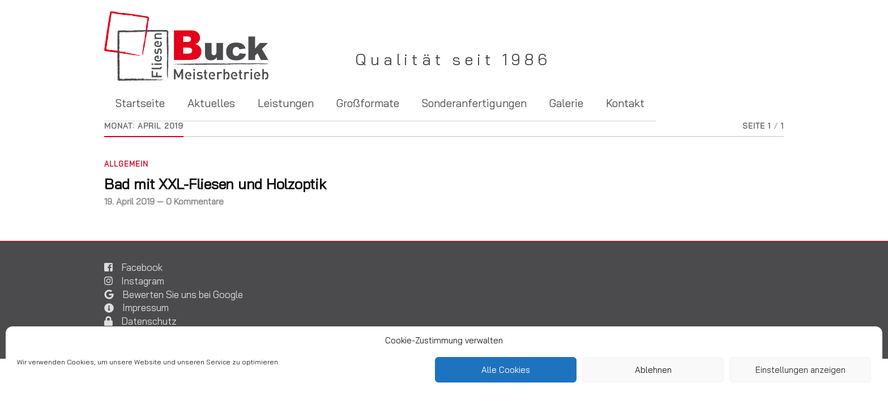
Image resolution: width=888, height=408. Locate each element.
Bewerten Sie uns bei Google (182, 294)
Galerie (566, 104)
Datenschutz (149, 321)
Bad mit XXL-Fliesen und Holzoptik (215, 184)
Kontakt (625, 104)
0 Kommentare (195, 201)
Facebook (142, 267)
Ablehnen (653, 369)
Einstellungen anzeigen (800, 369)
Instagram (142, 281)
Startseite (140, 104)
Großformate (367, 104)
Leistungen (286, 104)
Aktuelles (211, 104)
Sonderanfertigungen (474, 104)
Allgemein (126, 163)
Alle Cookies (505, 369)
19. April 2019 (129, 201)
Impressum (145, 307)
